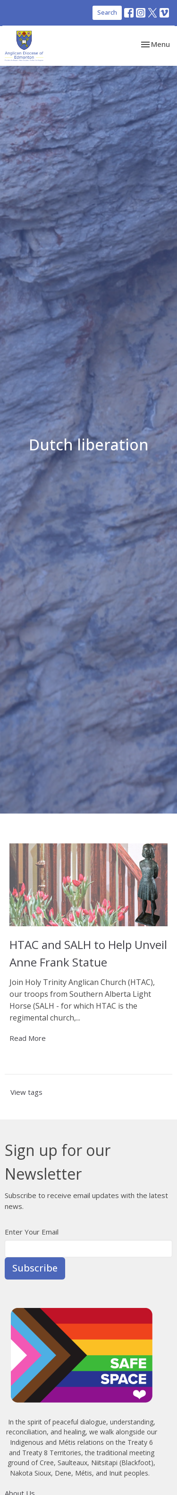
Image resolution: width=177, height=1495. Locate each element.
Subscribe (35, 1268)
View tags (26, 1092)
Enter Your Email (32, 1231)
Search (107, 12)
